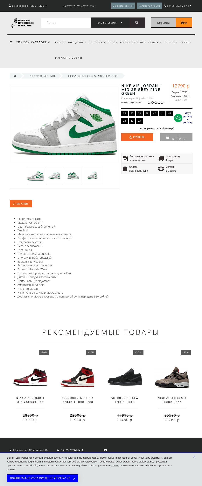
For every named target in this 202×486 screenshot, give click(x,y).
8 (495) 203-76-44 (72, 450)
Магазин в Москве (69, 57)
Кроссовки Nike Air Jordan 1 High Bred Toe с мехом (77, 402)
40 (154, 113)
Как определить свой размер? (157, 128)
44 (132, 121)
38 (139, 113)
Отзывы (188, 42)
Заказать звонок (123, 5)
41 (162, 113)
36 (124, 113)
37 (132, 113)
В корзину (175, 137)
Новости (172, 42)
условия (114, 465)
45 (139, 121)
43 (124, 121)
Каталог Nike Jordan (70, 42)
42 (169, 113)
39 (147, 113)
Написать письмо (149, 5)
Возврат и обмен (134, 42)
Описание (21, 203)
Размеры (156, 42)
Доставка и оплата (103, 42)
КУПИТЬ (139, 137)
